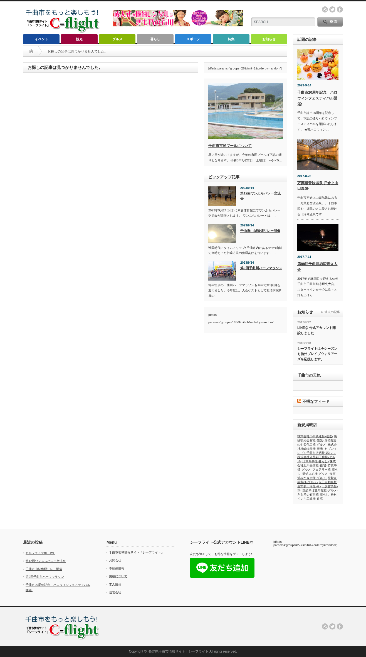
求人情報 (115, 584)
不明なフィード (316, 401)
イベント (41, 39)
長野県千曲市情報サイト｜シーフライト (179, 651)
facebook (340, 9)
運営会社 (115, 592)
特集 (231, 39)
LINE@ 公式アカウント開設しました (316, 330)
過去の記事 (332, 312)
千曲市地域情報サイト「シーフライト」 (136, 552)
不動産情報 (116, 568)
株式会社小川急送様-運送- (315, 436)
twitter (332, 9)
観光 (79, 39)
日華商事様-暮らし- (315, 461)
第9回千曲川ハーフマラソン (261, 268)
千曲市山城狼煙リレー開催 (260, 231)
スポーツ (193, 39)
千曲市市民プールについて (230, 146)
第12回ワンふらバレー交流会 (260, 196)
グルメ (117, 39)
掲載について (118, 576)
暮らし (155, 39)
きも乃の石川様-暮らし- (313, 494)
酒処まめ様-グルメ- (315, 473)
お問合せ (115, 560)
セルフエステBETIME (40, 552)
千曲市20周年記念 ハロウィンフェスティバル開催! (317, 98)
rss (325, 9)
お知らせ (269, 39)
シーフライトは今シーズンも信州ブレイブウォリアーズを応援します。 (317, 354)
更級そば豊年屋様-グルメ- (320, 490)
